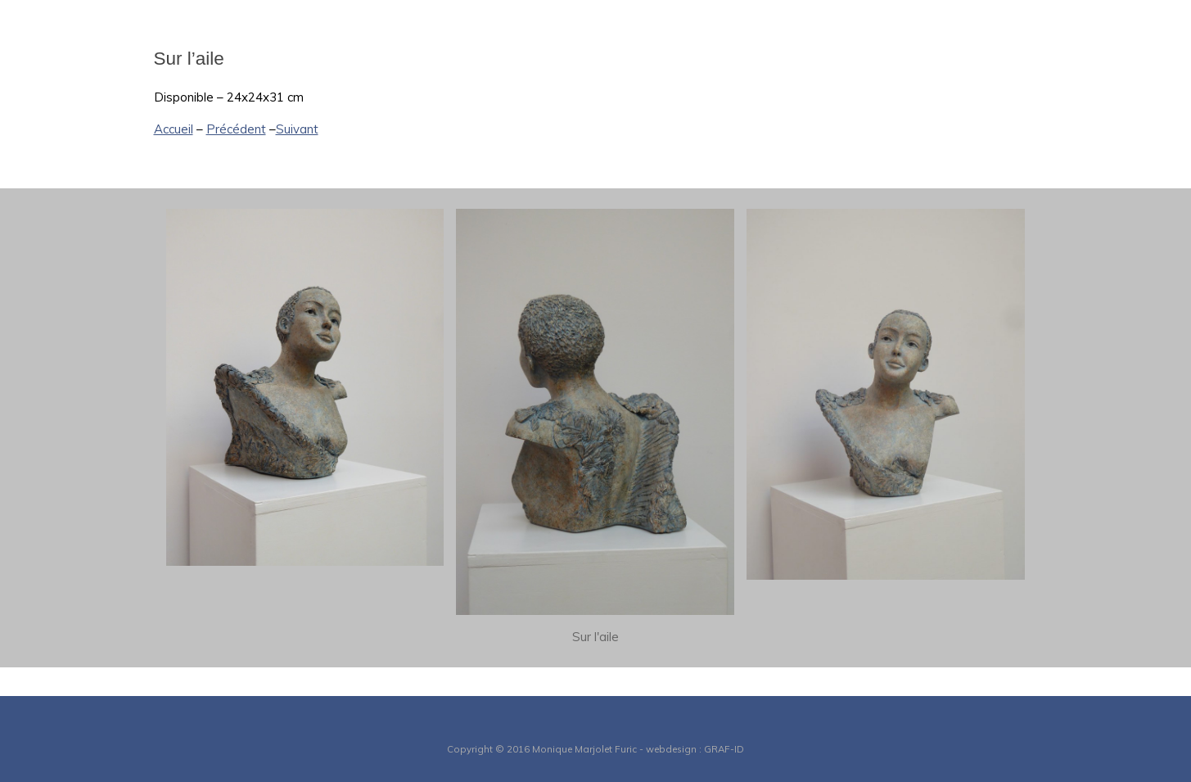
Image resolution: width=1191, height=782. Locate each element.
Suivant (297, 129)
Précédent (236, 129)
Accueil (173, 129)
